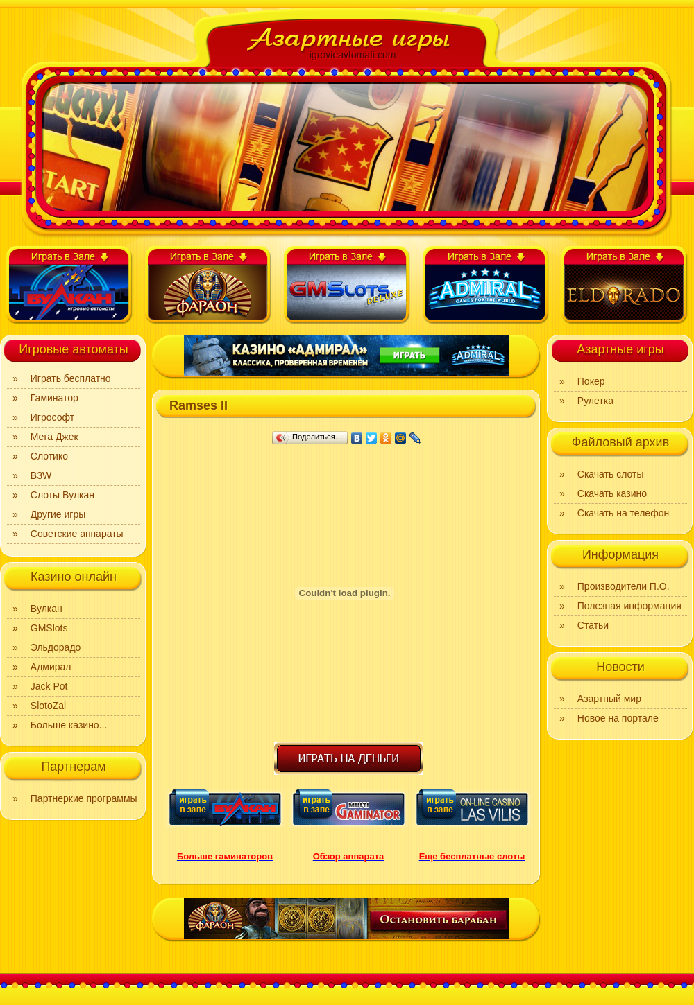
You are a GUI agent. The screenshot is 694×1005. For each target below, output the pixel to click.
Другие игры (58, 514)
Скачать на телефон (623, 512)
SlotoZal (48, 705)
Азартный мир (609, 698)
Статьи (593, 625)
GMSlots (49, 627)
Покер (591, 381)
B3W (41, 475)
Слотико (49, 456)
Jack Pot (49, 686)
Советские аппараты (77, 533)
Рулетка (595, 400)
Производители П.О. (623, 586)
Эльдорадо (56, 647)
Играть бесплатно (71, 378)
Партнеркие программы (84, 798)
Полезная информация (629, 605)
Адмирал (51, 666)
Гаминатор (54, 397)
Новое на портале (618, 718)
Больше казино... (69, 725)
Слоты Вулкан (62, 494)
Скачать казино (612, 493)
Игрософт (52, 417)
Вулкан (46, 608)
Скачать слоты (610, 474)
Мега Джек (54, 436)
